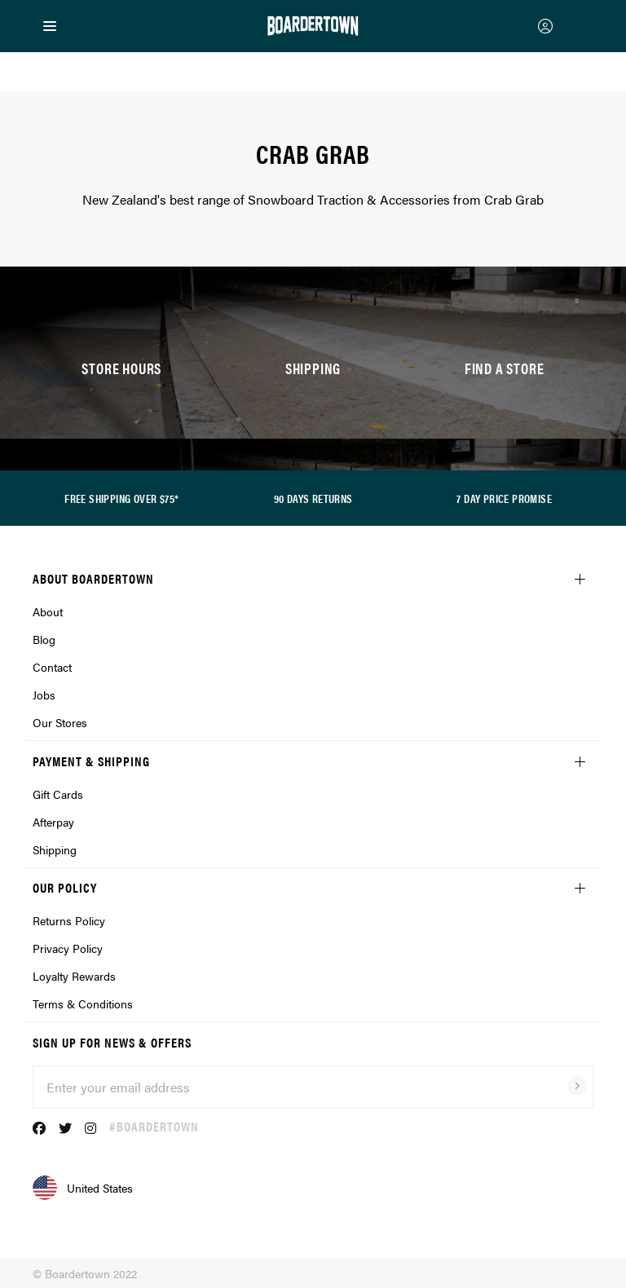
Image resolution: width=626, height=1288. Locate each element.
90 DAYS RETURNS (313, 498)
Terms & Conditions (83, 1003)
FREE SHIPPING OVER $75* (121, 498)
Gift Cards (58, 794)
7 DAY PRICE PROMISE (504, 498)
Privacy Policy (68, 948)
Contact (52, 667)
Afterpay (53, 822)
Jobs (44, 694)
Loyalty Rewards (74, 976)
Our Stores (60, 722)
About (48, 611)
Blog (44, 639)
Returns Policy (69, 920)
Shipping (55, 849)
